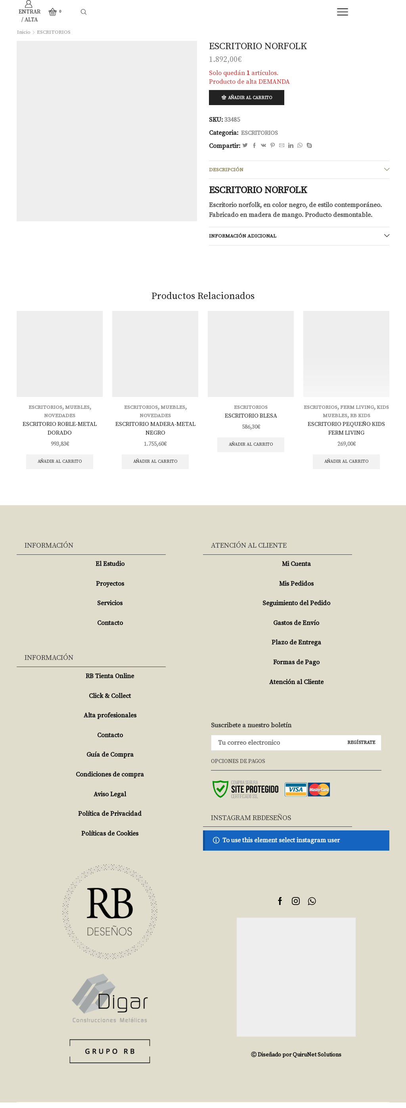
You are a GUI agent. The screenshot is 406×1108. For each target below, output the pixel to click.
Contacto (110, 629)
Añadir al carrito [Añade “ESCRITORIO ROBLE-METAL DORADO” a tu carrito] (60, 467)
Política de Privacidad (110, 819)
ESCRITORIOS (55, 32)
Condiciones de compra (110, 780)
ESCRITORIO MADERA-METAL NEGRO (155, 432)
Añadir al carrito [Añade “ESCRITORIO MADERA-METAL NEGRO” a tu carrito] (155, 467)
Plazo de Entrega (296, 648)
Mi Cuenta (296, 569)
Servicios (110, 609)
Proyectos (110, 589)
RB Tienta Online (110, 682)
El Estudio (110, 569)
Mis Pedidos (296, 589)
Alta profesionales (110, 721)
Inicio (24, 32)
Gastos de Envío (296, 629)
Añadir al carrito (252, 98)
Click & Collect (110, 701)
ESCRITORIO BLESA (251, 419)
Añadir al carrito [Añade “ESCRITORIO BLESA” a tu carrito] (251, 449)
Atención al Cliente (296, 688)
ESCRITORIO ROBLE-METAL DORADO (60, 432)
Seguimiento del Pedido (296, 609)
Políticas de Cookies (109, 839)
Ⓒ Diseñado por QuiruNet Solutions (296, 1060)
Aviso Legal (110, 800)
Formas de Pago (296, 668)
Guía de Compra (110, 761)
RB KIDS (367, 418)
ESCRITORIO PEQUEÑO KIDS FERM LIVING (346, 432)
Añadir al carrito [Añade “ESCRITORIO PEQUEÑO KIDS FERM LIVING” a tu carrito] (346, 467)
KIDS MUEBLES (334, 418)
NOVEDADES (60, 418)
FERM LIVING (364, 410)
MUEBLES (78, 410)
